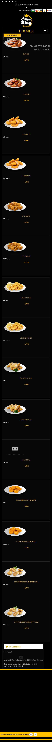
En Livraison (12, 35)
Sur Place (12, 42)
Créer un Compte (32, 4)
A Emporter (12, 39)
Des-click (26, 734)
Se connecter (22, 4)
